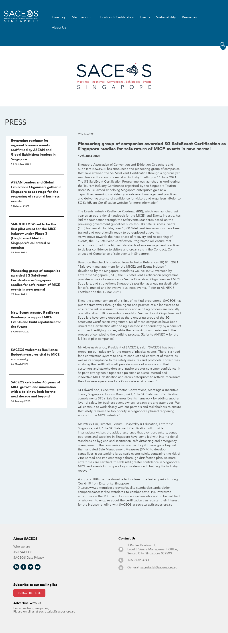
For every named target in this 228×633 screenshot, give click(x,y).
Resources (189, 17)
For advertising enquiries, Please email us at (44, 610)
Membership (81, 17)
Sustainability (166, 17)
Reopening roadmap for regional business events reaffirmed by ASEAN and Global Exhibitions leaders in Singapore (33, 150)
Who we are (21, 551)
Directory (58, 17)
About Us (59, 27)
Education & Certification (115, 17)
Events (145, 17)
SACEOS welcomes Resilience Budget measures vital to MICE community (35, 354)
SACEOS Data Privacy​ (28, 557)
